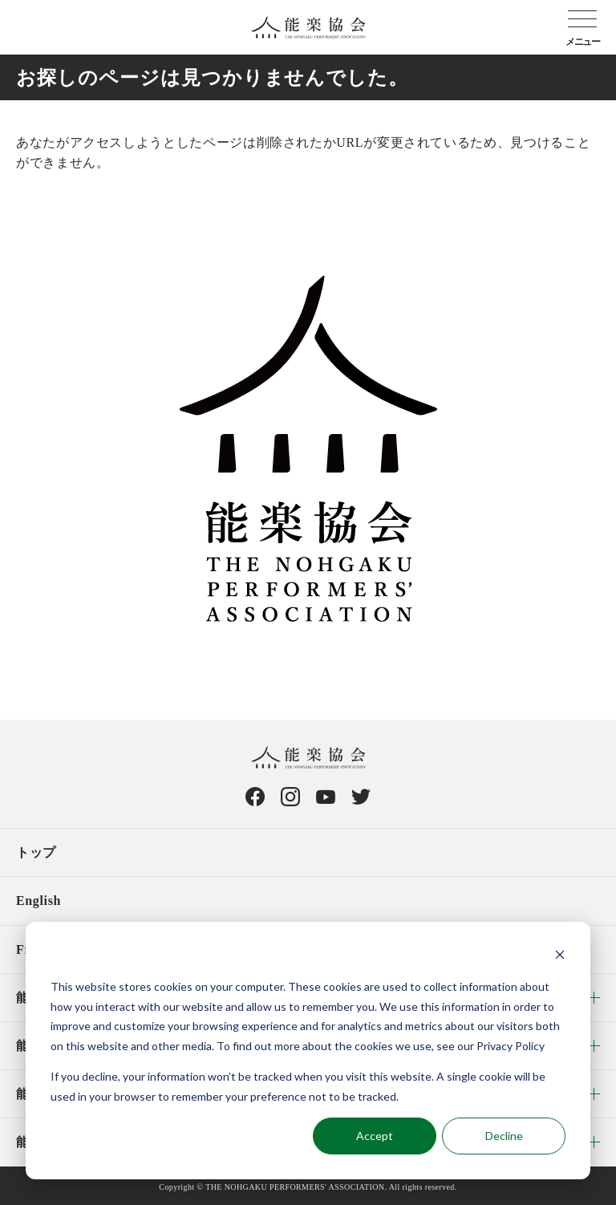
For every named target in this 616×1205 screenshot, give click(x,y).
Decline (504, 1135)
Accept (374, 1135)
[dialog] (308, 1050)
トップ (36, 852)
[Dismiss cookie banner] (559, 957)
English (38, 900)
